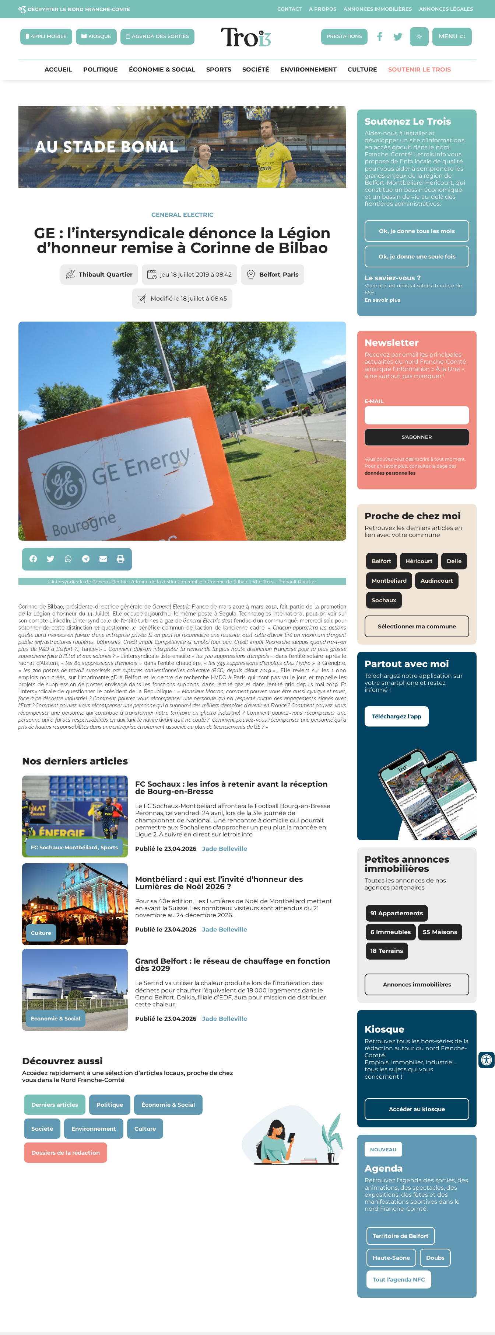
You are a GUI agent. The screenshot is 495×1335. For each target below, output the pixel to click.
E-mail (374, 402)
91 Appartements (397, 914)
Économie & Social (162, 70)
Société (255, 70)
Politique (100, 70)
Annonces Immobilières (378, 9)
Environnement (308, 70)
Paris (291, 275)
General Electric (182, 215)
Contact (289, 9)
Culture (362, 70)
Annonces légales (446, 9)
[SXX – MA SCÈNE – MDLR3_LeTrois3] (182, 186)
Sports (218, 70)
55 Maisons (440, 932)
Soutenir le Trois (419, 70)
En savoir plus (382, 300)
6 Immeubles (391, 932)
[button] (33, 560)
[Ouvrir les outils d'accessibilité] (486, 1060)
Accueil (58, 70)
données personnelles (390, 473)
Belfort (269, 275)
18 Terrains (387, 951)
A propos (322, 9)
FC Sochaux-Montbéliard (64, 848)
